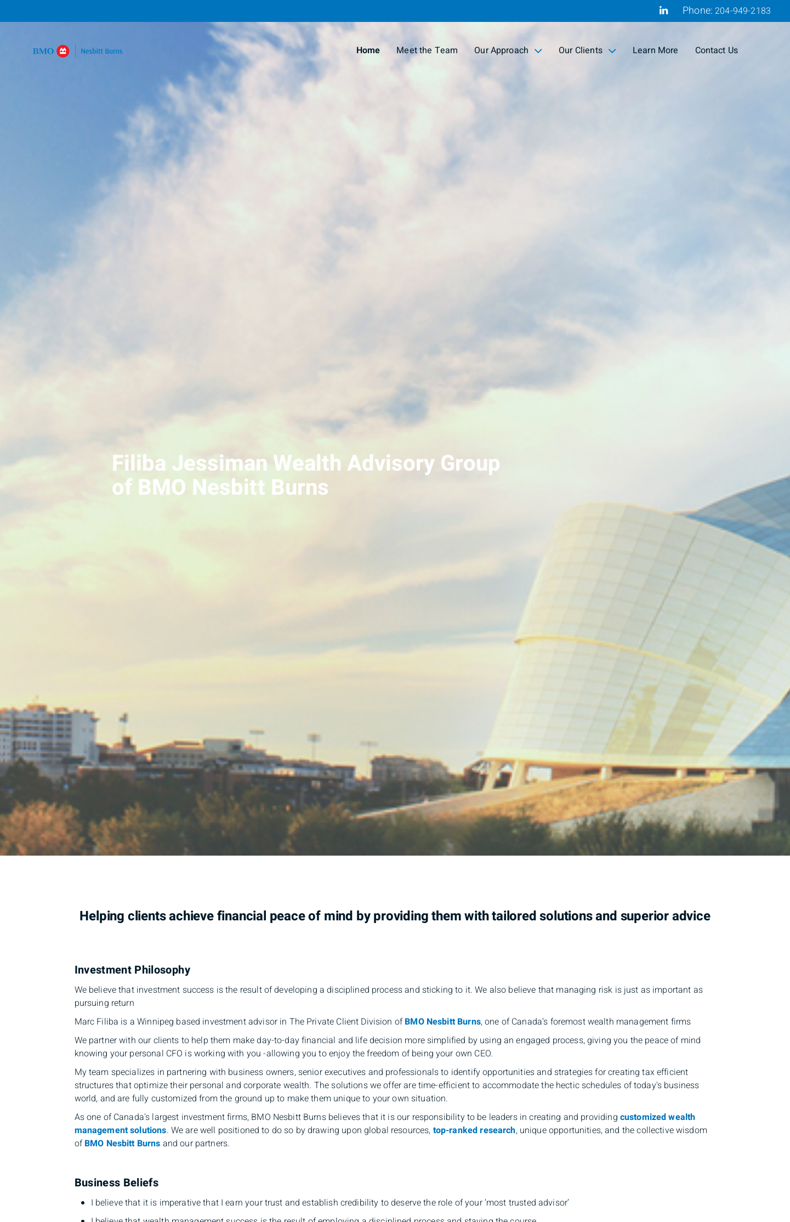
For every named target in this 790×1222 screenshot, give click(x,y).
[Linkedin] (663, 10)
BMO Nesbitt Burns (443, 1021)
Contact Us (716, 50)
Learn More (656, 50)
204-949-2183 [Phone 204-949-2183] (743, 11)
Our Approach (508, 50)
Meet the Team (427, 50)
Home (368, 50)
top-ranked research (474, 1130)
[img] (395, 428)
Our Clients (587, 50)
